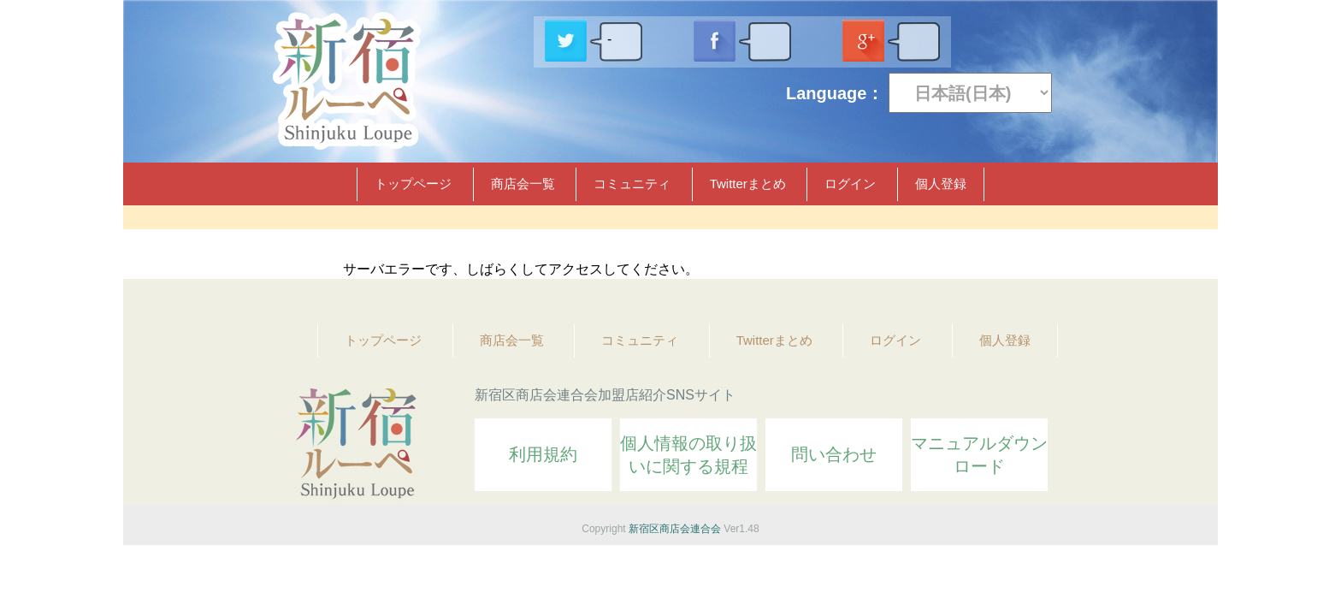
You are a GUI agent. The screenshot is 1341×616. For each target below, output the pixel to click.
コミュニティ (632, 183)
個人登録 (940, 183)
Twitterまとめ (748, 183)
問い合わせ (834, 454)
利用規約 (543, 454)
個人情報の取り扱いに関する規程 (688, 455)
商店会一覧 (523, 183)
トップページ (413, 183)
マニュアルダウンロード (979, 455)
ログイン (850, 183)
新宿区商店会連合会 (675, 529)
